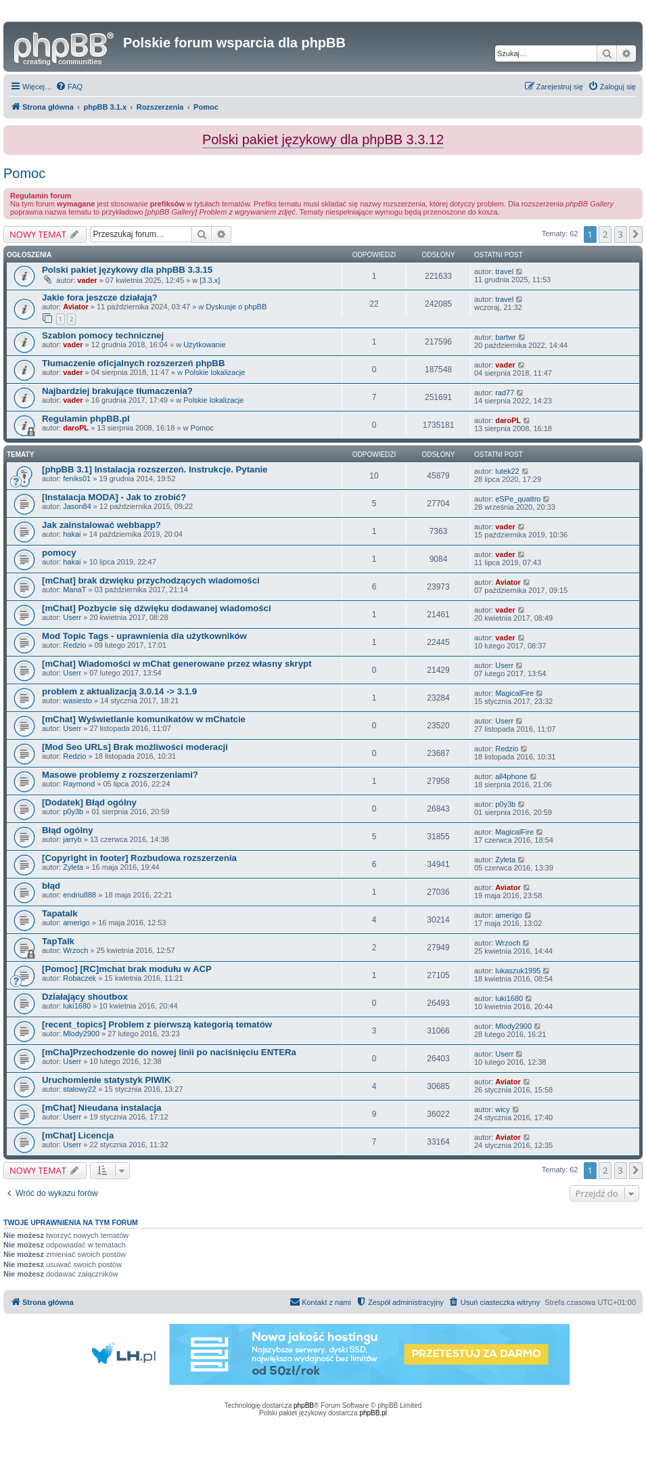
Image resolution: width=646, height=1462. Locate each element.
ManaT (74, 589)
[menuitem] (69, 87)
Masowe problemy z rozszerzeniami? (120, 775)
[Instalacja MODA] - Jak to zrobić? (114, 497)
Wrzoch (75, 950)
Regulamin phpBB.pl (86, 419)
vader (87, 280)
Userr (72, 617)
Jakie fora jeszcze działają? (100, 297)
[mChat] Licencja (78, 1135)
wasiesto (77, 700)
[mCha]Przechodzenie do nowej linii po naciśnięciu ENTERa (169, 1052)
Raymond (79, 784)
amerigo (76, 922)
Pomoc (24, 173)
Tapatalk (60, 913)
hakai (71, 534)
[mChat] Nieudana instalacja (102, 1108)
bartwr (505, 337)
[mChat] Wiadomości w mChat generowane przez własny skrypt (177, 664)
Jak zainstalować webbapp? (101, 525)
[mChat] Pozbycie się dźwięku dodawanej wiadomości (156, 608)
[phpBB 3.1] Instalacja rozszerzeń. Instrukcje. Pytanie (154, 469)
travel (504, 271)
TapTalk (58, 941)
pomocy (59, 553)
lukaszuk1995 (517, 971)
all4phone (511, 776)
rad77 (504, 393)
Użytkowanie (204, 344)
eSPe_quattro (517, 499)
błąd (51, 886)
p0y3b (73, 811)
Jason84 (77, 506)
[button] (636, 234)
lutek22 (507, 471)
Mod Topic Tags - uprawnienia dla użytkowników (144, 636)
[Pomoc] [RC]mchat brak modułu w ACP (127, 969)
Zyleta (73, 867)
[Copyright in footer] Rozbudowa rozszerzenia (139, 858)
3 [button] (620, 234)
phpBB (304, 1405)
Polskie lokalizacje (215, 372)
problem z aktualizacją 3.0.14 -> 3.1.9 (119, 691)
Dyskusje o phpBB (236, 307)
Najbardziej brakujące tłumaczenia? (117, 391)
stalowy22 (79, 1089)
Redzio (74, 645)
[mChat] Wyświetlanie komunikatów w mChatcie (144, 719)
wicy (502, 1109)
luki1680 (77, 1006)
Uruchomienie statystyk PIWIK (106, 1080)
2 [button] (605, 234)
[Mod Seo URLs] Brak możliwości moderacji (135, 747)
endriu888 (79, 895)
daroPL (76, 428)
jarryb (72, 839)
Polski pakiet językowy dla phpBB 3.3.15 (127, 270)
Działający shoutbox (85, 997)
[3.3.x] (210, 280)
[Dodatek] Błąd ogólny (89, 802)
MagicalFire (514, 693)
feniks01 (77, 478)
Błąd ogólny (67, 830)
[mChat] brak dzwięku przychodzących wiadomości (151, 580)
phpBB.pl (373, 1413)
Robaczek (79, 978)
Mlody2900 (81, 1033)
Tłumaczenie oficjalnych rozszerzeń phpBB (133, 363)
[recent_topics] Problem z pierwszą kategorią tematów (157, 1024)
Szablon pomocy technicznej (103, 335)
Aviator (76, 307)
